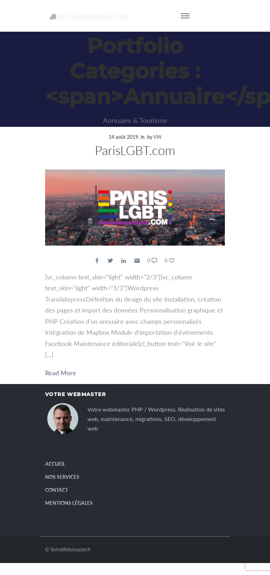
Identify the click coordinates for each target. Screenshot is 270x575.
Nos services (62, 477)
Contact (56, 490)
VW (157, 137)
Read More (60, 373)
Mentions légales (69, 503)
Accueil (55, 464)
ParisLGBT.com (135, 150)
